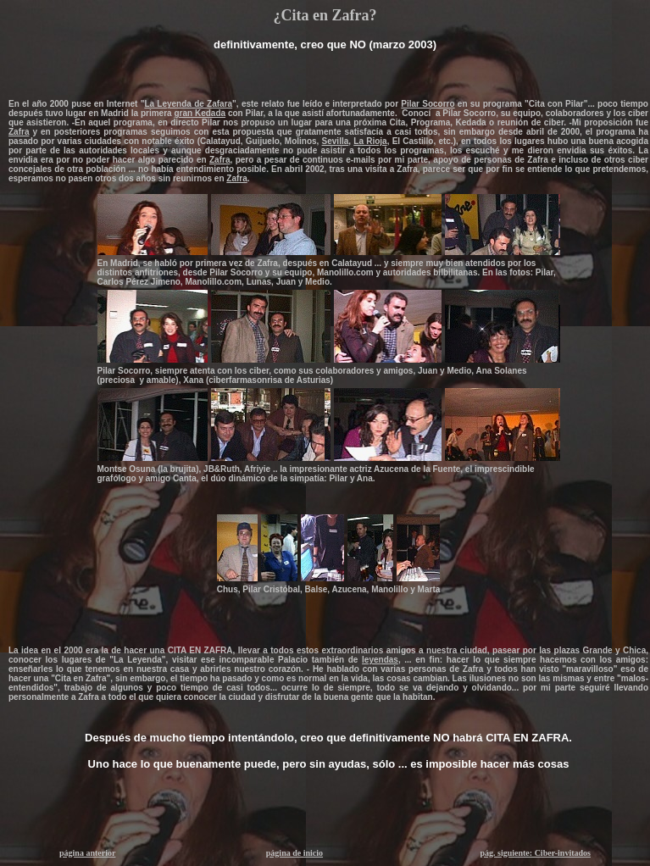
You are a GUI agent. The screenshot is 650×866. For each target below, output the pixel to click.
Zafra (18, 131)
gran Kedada (199, 113)
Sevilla (335, 141)
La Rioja (369, 141)
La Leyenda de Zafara (188, 103)
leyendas (380, 659)
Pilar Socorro (427, 103)
